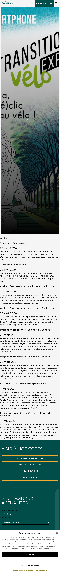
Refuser (30, 560)
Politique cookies (18, 570)
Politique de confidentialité (36, 570)
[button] (57, 533)
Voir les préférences (30, 565)
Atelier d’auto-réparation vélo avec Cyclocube (27, 286)
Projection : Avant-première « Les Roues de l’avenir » (25, 414)
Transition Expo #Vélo (13, 243)
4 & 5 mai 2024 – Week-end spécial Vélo (23, 383)
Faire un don (44, 3)
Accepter (30, 554)
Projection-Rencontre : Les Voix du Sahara (25, 329)
